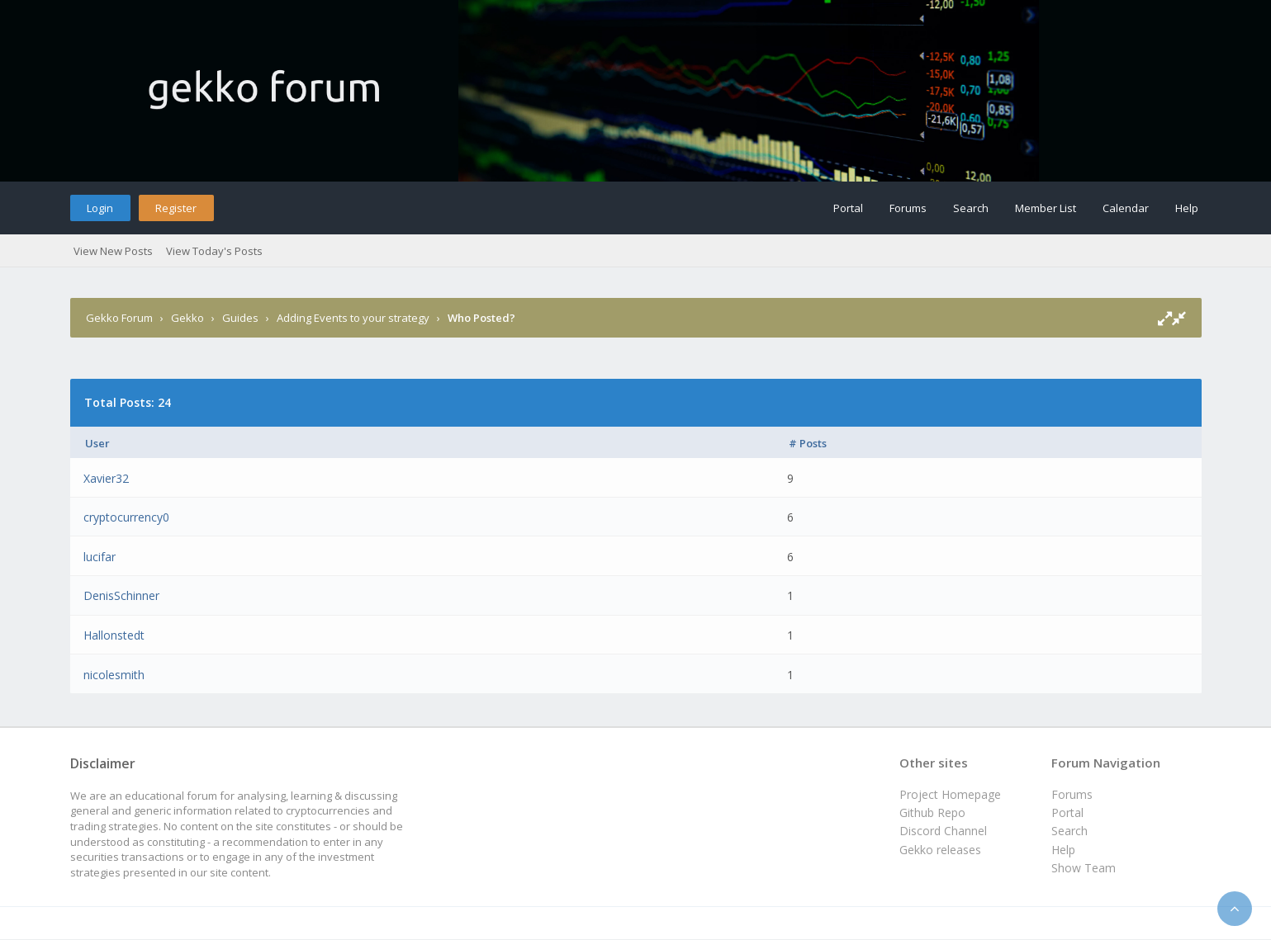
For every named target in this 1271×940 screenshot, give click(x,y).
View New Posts (113, 250)
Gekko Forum (119, 317)
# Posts (808, 443)
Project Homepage (950, 794)
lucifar (99, 556)
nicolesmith (114, 675)
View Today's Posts (214, 250)
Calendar (1126, 208)
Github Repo (932, 812)
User (97, 443)
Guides (240, 317)
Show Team (1083, 868)
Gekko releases (940, 849)
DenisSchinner (121, 595)
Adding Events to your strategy (353, 317)
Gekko (187, 317)
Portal (848, 208)
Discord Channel (943, 830)
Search (971, 208)
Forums (908, 208)
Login (100, 208)
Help (1186, 208)
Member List (1045, 208)
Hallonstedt (114, 635)
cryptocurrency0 (126, 517)
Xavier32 (106, 478)
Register (176, 208)
